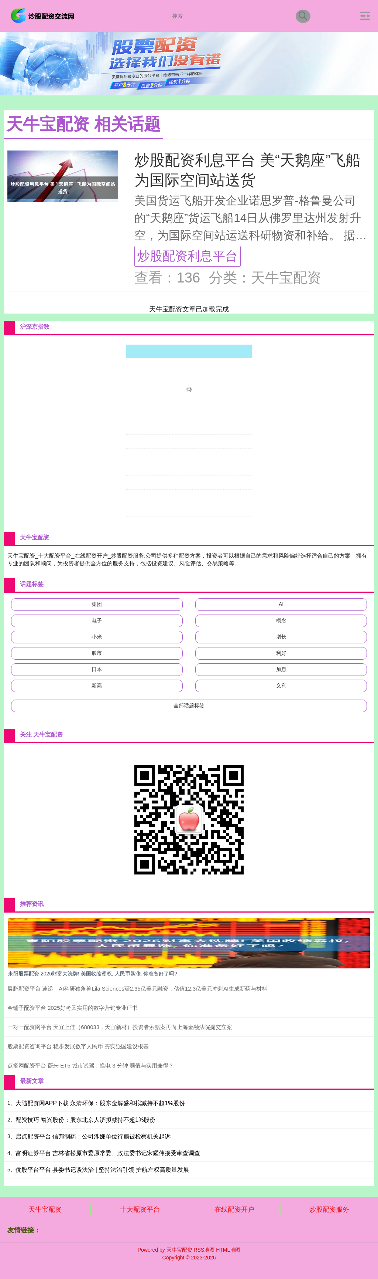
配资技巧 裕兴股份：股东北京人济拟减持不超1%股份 (86, 1120)
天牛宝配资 (45, 1209)
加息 (281, 669)
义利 (281, 685)
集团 (97, 604)
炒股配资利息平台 (187, 256)
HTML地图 (228, 1250)
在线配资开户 (234, 1209)
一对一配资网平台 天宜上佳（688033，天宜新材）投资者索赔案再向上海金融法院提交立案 (119, 1027)
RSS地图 (203, 1250)
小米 (97, 637)
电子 (97, 620)
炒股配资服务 (329, 1209)
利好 (281, 653)
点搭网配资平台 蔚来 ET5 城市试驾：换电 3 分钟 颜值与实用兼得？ (90, 1065)
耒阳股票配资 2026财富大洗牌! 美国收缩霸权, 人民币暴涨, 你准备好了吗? (92, 974)
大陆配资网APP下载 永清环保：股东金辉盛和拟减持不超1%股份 (100, 1103)
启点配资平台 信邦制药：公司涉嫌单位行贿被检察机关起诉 (93, 1136)
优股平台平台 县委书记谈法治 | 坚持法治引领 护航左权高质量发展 (102, 1170)
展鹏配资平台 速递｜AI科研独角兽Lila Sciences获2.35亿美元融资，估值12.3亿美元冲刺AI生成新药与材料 (137, 988)
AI (281, 604)
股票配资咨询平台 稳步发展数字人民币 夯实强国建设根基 (78, 1046)
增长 (281, 637)
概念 (281, 620)
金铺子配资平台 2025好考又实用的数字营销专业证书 (72, 1008)
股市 (97, 653)
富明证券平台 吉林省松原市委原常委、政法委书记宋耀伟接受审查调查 (108, 1153)
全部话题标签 (189, 705)
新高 (97, 685)
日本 (97, 669)
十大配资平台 (140, 1209)
